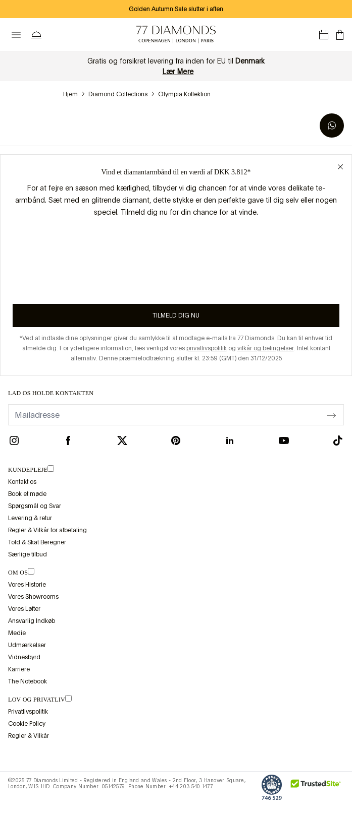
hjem (70, 94)
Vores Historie (27, 585)
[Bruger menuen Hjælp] (38, 34)
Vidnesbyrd (24, 657)
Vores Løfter (24, 609)
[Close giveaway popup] (340, 166)
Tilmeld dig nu (176, 315)
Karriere (19, 669)
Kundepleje (27, 469)
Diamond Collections (117, 94)
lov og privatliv (36, 699)
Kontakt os (22, 482)
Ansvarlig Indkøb (31, 621)
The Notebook (27, 681)
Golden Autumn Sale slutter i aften (176, 9)
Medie (17, 633)
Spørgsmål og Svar (34, 506)
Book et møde (27, 494)
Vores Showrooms (33, 597)
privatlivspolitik (206, 348)
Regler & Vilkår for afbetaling (47, 530)
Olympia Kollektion (184, 94)
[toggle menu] (16, 34)
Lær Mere (178, 71)
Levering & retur (30, 518)
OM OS (18, 572)
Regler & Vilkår (28, 736)
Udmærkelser (27, 645)
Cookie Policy (26, 724)
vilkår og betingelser (265, 348)
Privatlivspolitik (28, 712)
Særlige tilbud (27, 554)
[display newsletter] (331, 414)
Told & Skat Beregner (37, 542)
